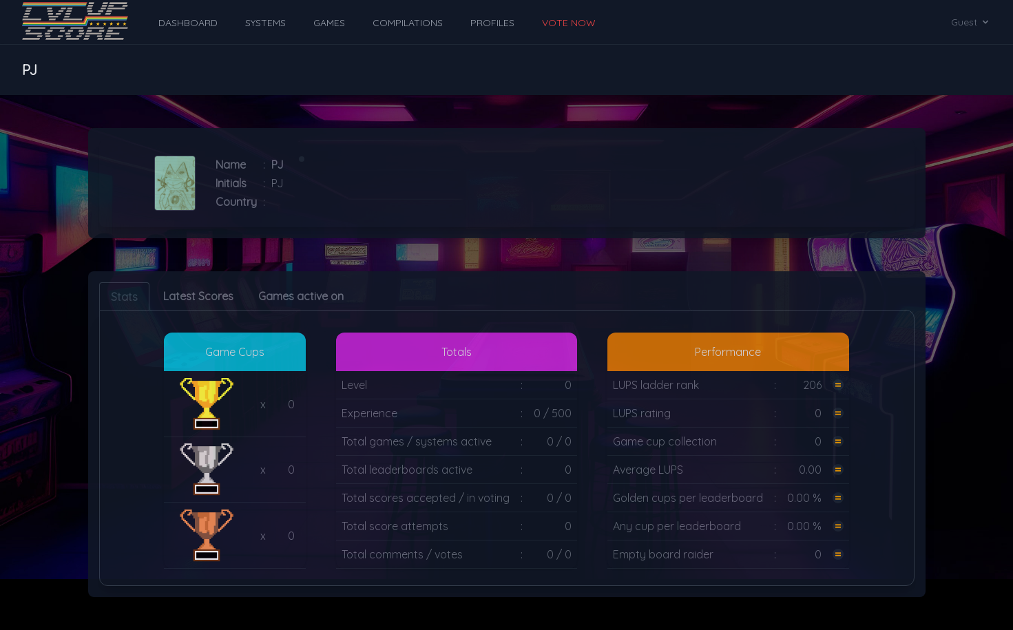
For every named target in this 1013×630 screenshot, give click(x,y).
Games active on (301, 296)
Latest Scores (198, 296)
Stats (124, 297)
